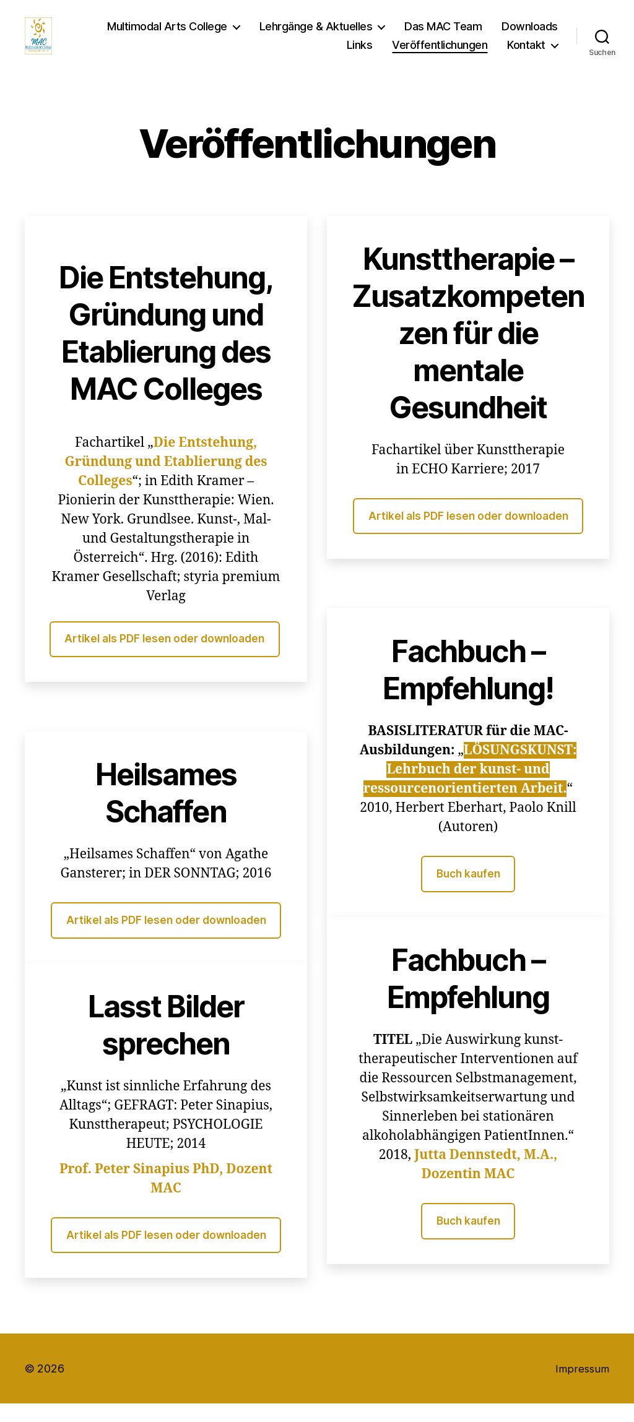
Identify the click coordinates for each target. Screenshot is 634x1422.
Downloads (530, 35)
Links (360, 54)
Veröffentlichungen (439, 54)
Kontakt (526, 54)
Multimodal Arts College (167, 35)
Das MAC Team (443, 35)
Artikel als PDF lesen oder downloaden (164, 657)
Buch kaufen (468, 892)
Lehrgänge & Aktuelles (316, 35)
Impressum (581, 1387)
